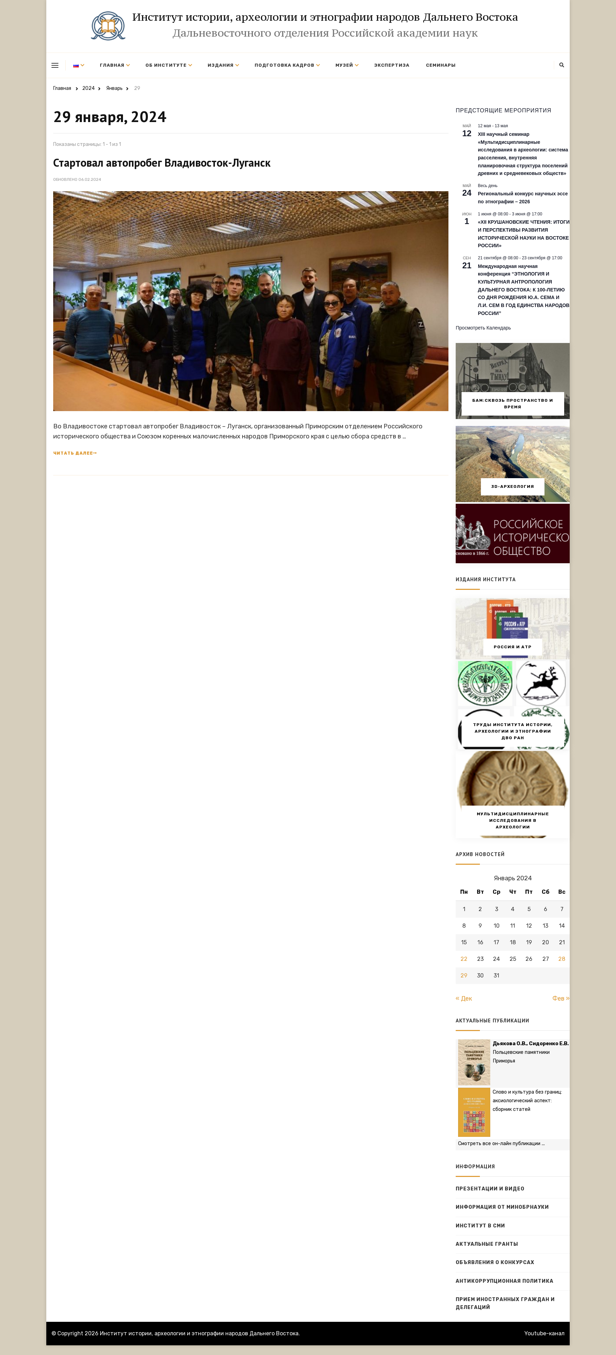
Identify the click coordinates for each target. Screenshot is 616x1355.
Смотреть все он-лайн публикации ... (501, 1144)
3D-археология (512, 486)
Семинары (441, 65)
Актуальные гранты (487, 1244)
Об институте (166, 65)
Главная (112, 65)
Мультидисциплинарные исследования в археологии (513, 820)
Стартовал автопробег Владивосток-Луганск (162, 162)
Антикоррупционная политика (504, 1281)
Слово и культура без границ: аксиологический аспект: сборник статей (527, 1100)
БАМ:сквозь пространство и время (512, 403)
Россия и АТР (513, 646)
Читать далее (75, 453)
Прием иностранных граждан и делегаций (505, 1303)
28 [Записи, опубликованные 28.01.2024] (561, 959)
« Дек (464, 998)
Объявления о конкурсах (495, 1262)
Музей (344, 65)
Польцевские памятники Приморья (531, 1052)
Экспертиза (391, 65)
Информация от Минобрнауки (502, 1207)
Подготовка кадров (284, 65)
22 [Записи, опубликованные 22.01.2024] (464, 959)
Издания (221, 65)
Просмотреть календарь (483, 328)
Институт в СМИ (480, 1226)
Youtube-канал (544, 1333)
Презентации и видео (490, 1189)
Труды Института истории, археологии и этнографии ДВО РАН (512, 731)
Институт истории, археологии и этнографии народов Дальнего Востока (325, 17)
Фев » (561, 998)
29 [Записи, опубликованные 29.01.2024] (464, 975)
